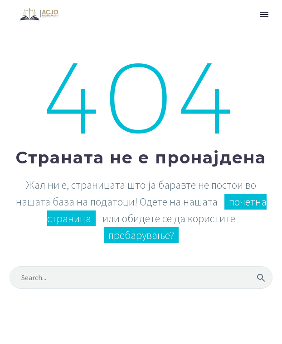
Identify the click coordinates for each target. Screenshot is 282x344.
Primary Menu (264, 14)
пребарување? (141, 235)
